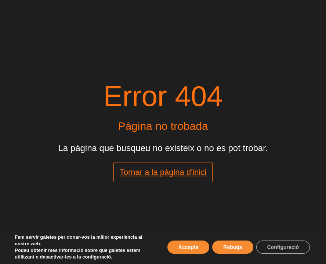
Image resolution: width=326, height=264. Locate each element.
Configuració (283, 247)
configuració (96, 257)
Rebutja (232, 247)
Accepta (188, 247)
